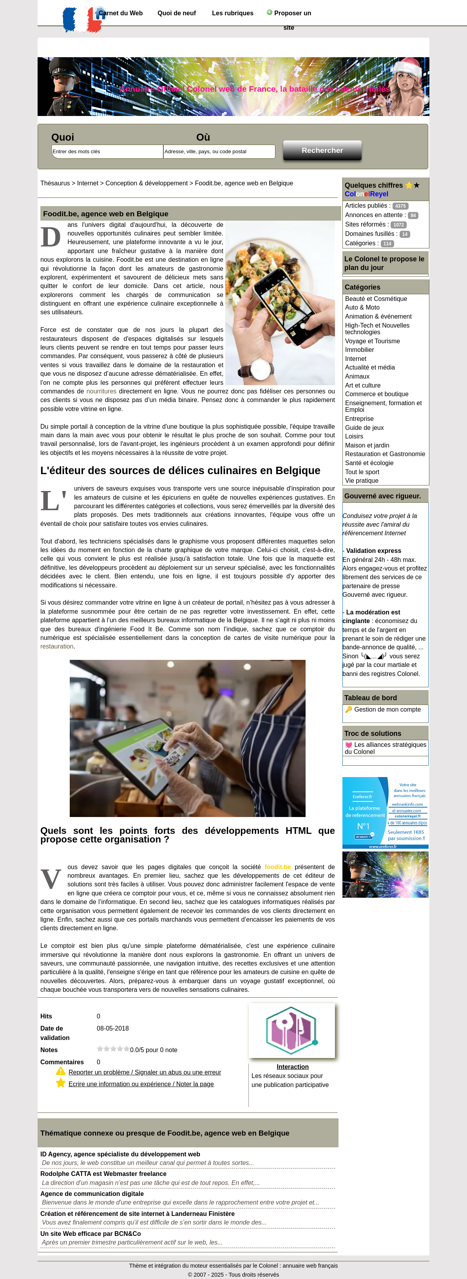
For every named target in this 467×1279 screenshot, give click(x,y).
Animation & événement (378, 316)
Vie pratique (361, 480)
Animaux (357, 376)
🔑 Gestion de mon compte (383, 709)
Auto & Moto (362, 307)
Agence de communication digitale (92, 1193)
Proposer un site (288, 14)
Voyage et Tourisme (372, 341)
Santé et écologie (369, 463)
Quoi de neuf (176, 13)
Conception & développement (146, 183)
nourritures (101, 391)
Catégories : (369, 243)
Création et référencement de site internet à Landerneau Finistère (137, 1213)
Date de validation (55, 1033)
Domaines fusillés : (377, 234)
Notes (49, 1050)
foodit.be (277, 867)
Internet (355, 358)
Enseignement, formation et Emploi (383, 406)
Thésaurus (55, 183)
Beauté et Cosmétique (376, 298)
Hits (46, 1016)
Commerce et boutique (377, 394)
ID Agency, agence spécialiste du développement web (120, 1154)
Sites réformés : (376, 224)
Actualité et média (370, 367)
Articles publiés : (377, 206)
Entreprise (359, 418)
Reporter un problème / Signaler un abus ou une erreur (145, 1072)
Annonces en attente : (381, 215)
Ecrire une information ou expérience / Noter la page (141, 1084)
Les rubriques (232, 13)
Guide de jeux (364, 427)
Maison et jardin (367, 445)
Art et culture (363, 385)
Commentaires (62, 1062)
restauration (57, 646)
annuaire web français (310, 1266)
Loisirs (354, 436)
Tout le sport (362, 472)
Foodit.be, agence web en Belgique (244, 183)
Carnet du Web (121, 13)
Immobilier (359, 349)
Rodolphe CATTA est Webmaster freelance (103, 1173)
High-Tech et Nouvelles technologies (377, 329)
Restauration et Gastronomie (385, 454)
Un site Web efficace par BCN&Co (90, 1233)
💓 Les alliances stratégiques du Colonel (386, 748)
